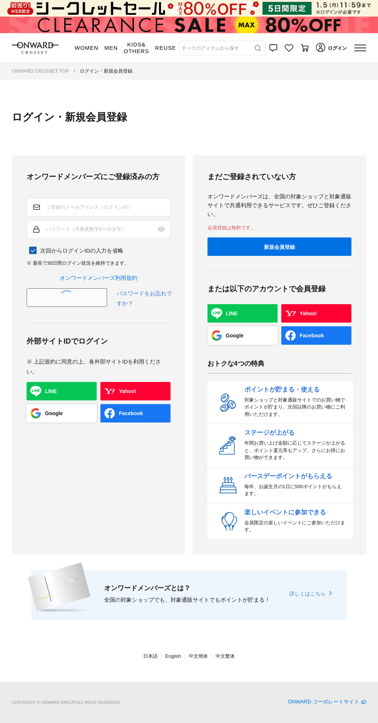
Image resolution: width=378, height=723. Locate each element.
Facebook (131, 413)
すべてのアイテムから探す (210, 48)
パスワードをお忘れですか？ (144, 298)
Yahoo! (127, 391)
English (173, 656)
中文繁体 (225, 656)
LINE (51, 391)
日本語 (150, 656)
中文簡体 (198, 656)
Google (54, 413)
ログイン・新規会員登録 (106, 71)
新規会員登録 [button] (279, 247)
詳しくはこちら (307, 594)
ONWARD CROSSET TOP (40, 71)
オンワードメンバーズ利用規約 (98, 278)
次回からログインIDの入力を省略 (81, 250)
